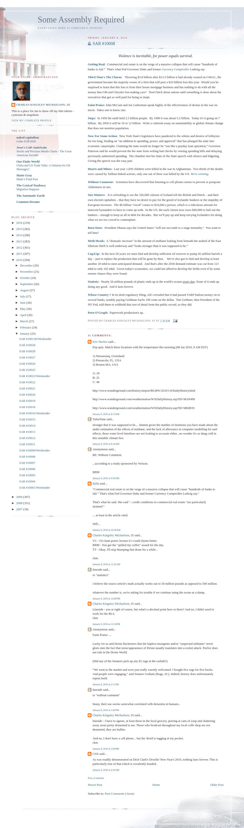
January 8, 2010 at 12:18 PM (106, 624)
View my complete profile (31, 120)
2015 (19, 229)
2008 (19, 503)
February (26, 327)
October (25, 278)
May (23, 309)
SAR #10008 (103, 43)
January (25, 333)
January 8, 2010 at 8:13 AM (105, 414)
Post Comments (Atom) (119, 793)
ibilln (95, 483)
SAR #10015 (27, 419)
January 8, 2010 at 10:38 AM (106, 530)
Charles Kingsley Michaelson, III (113, 535)
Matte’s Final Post (27, 179)
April (23, 315)
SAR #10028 (27, 351)
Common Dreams (28, 202)
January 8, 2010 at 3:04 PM (105, 748)
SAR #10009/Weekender (34, 450)
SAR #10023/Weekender (34, 376)
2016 (19, 223)
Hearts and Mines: (100, 169)
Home (156, 785)
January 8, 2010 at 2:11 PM (105, 684)
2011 (19, 254)
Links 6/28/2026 (26, 141)
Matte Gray (24, 175)
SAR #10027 (27, 357)
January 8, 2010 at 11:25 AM (106, 564)
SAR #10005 (27, 475)
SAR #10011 (27, 444)
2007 (19, 509)
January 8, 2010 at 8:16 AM (105, 444)
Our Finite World (28, 161)
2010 (19, 260)
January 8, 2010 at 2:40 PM (105, 710)
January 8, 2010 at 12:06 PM (106, 598)
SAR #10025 (27, 370)
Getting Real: (97, 64)
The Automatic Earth (30, 195)
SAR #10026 (27, 363)
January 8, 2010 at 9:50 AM (105, 478)
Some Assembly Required (81, 19)
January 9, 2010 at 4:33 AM (105, 770)
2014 (19, 235)
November (27, 271)
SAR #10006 (27, 469)
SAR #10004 (27, 481)
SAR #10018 (27, 407)
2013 (19, 241)
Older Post (217, 785)
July (23, 296)
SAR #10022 (27, 382)
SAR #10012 (27, 438)
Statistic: (93, 281)
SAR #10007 (27, 463)
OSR (95, 754)
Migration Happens (27, 189)
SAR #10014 (27, 425)
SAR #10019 (27, 401)
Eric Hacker (99, 341)
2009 (19, 497)
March (24, 321)
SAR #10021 (27, 388)
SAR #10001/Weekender (34, 487)
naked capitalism (27, 137)
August (25, 290)
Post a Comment (96, 778)
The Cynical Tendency (31, 185)
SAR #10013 (27, 432)
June (23, 302)
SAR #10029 (27, 345)
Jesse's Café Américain (31, 147)
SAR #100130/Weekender (35, 339)
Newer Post (95, 785)
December (27, 265)
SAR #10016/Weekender (34, 413)
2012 (19, 247)
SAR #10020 (27, 394)
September (27, 284)
